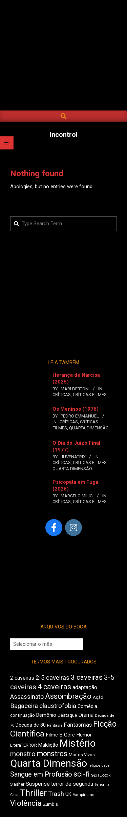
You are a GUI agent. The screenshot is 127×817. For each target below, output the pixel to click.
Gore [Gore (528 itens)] (69, 735)
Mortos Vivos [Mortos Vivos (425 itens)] (82, 754)
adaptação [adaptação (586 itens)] (84, 687)
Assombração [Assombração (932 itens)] (68, 696)
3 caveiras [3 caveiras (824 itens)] (87, 677)
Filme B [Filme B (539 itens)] (54, 735)
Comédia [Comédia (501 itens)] (87, 706)
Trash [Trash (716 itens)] (56, 794)
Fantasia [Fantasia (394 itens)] (55, 725)
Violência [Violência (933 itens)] (26, 803)
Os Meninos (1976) (75, 409)
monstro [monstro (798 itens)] (23, 754)
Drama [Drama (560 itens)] (85, 715)
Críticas (61, 394)
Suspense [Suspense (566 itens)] (38, 784)
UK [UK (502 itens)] (68, 794)
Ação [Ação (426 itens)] (98, 697)
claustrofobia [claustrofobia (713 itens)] (57, 706)
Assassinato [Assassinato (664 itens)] (27, 696)
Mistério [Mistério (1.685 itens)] (78, 743)
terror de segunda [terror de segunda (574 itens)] (72, 784)
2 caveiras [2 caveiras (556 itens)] (22, 678)
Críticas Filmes (90, 394)
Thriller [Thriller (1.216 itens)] (33, 793)
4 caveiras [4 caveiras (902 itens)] (54, 686)
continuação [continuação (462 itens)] (22, 715)
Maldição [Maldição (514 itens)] (48, 745)
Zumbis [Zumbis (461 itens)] (50, 804)
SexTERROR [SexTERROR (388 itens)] (100, 775)
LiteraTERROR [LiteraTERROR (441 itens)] (23, 745)
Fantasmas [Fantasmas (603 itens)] (78, 725)
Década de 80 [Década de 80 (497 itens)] (31, 725)
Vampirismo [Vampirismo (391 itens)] (83, 795)
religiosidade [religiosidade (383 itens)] (99, 765)
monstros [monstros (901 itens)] (52, 753)
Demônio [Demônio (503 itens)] (46, 715)
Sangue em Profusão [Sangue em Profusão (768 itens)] (41, 774)
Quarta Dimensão (89, 427)
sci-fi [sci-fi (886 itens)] (81, 774)
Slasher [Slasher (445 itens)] (17, 784)
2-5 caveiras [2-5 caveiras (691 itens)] (52, 677)
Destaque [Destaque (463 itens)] (67, 715)
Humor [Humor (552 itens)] (84, 735)
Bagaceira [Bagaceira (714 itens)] (24, 706)
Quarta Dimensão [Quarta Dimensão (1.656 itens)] (48, 763)
